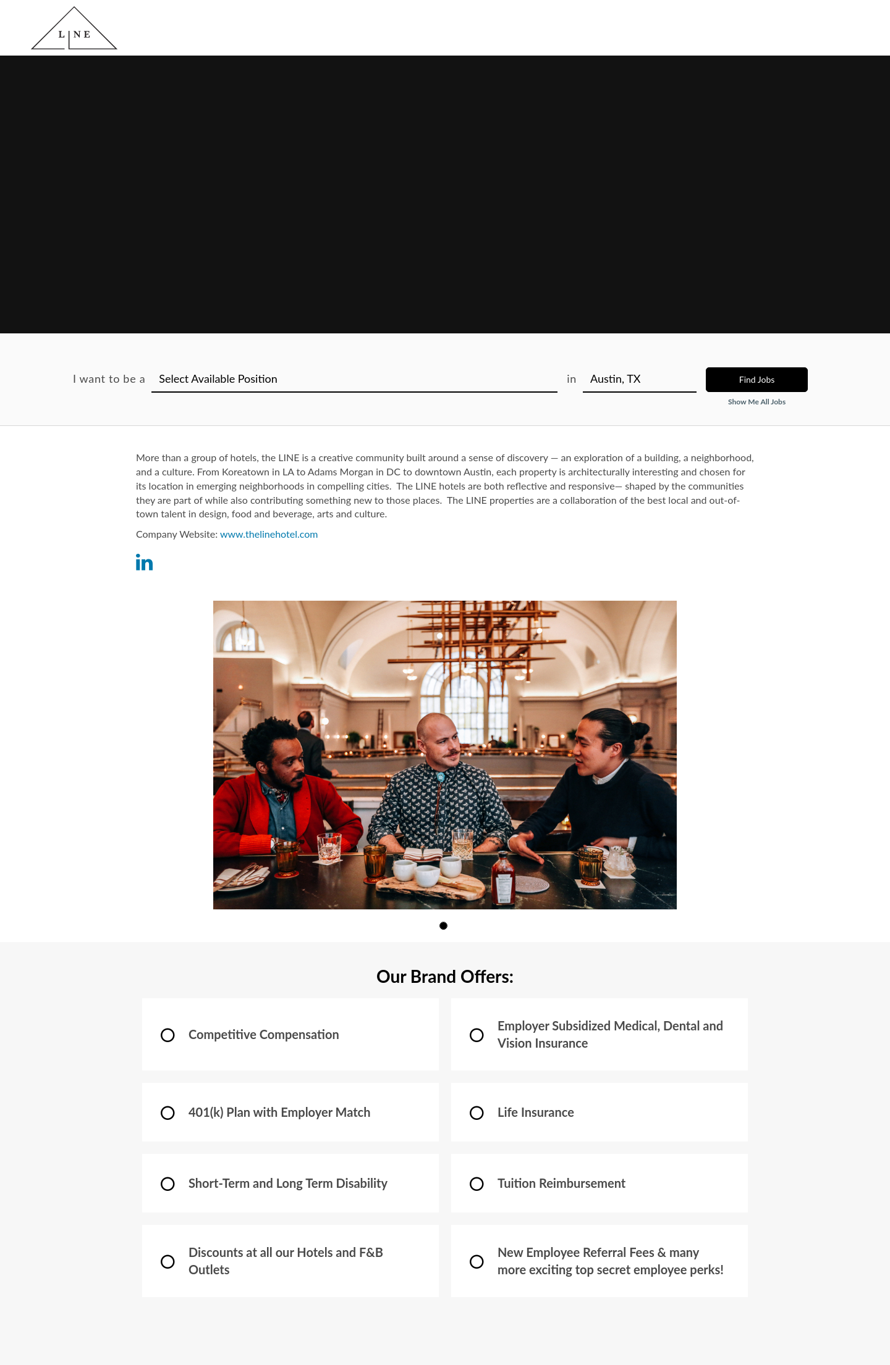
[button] (443, 926)
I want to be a (109, 378)
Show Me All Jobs (757, 401)
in (572, 378)
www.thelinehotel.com (269, 534)
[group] (445, 755)
